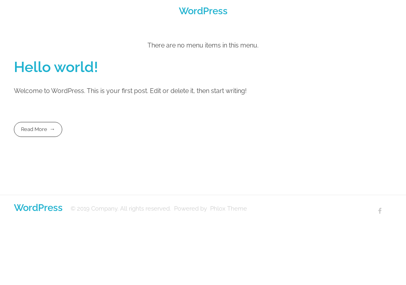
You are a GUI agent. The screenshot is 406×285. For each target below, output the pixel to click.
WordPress (203, 11)
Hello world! (56, 67)
